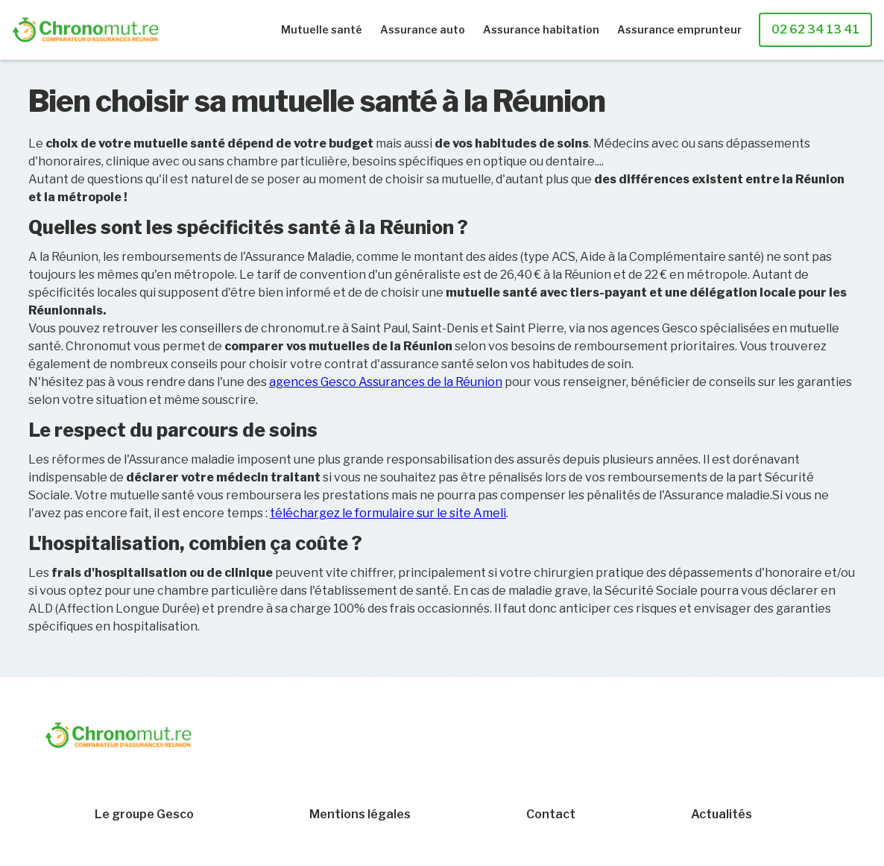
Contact (550, 814)
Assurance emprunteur (679, 29)
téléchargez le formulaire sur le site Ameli (388, 513)
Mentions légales (360, 814)
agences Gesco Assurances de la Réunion (385, 382)
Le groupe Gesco (144, 814)
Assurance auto (422, 29)
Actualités (721, 814)
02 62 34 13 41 (815, 29)
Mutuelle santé (321, 29)
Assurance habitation (541, 29)
